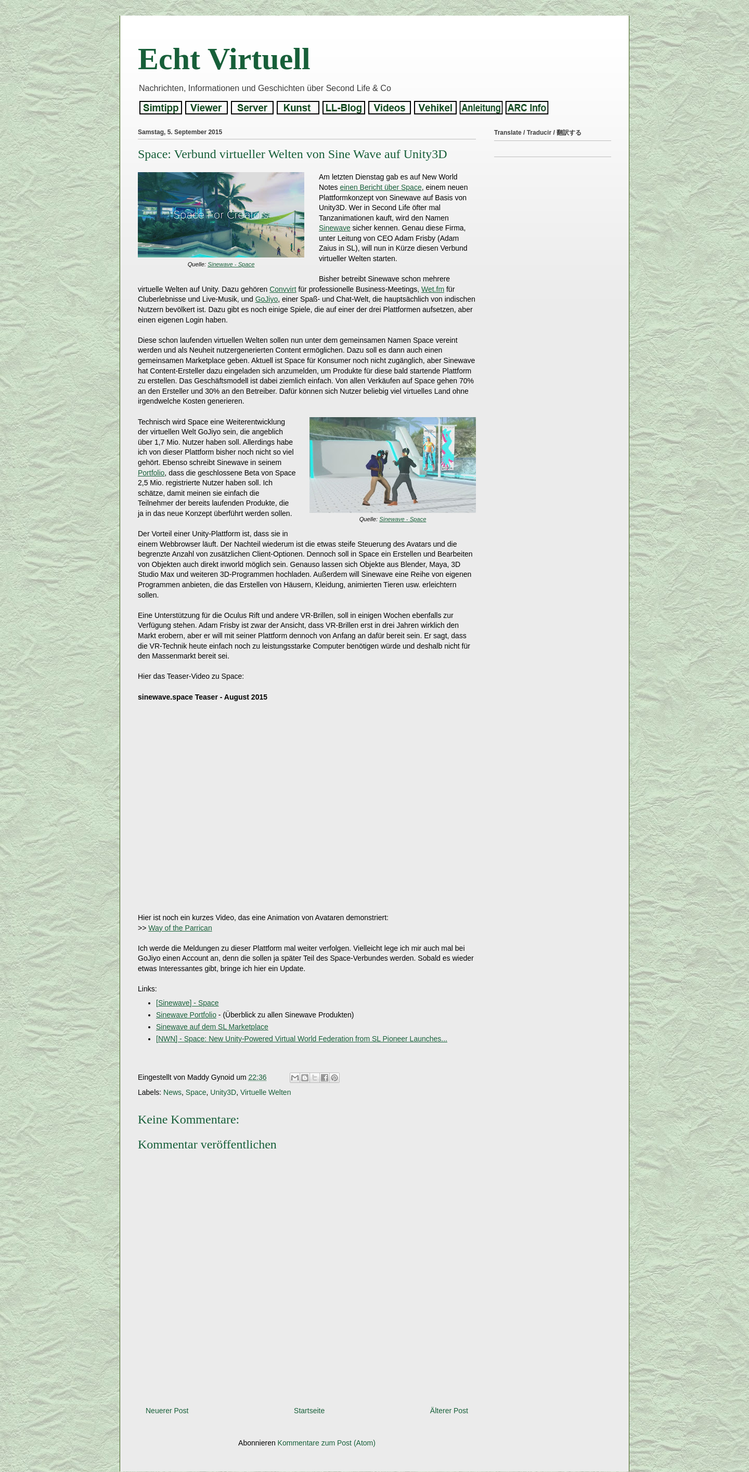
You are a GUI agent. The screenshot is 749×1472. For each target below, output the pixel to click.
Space (196, 1092)
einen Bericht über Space (380, 187)
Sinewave (335, 228)
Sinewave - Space (231, 264)
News (172, 1092)
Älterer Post (449, 1410)
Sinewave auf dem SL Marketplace (212, 1027)
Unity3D (223, 1092)
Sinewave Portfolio (186, 1015)
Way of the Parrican (180, 928)
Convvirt (282, 289)
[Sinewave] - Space (187, 1003)
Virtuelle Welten (265, 1092)
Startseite (309, 1410)
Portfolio (151, 473)
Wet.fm (432, 289)
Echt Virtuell (224, 59)
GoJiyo (266, 299)
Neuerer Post (167, 1410)
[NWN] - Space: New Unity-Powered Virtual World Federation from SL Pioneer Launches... (301, 1039)
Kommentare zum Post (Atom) (327, 1443)
